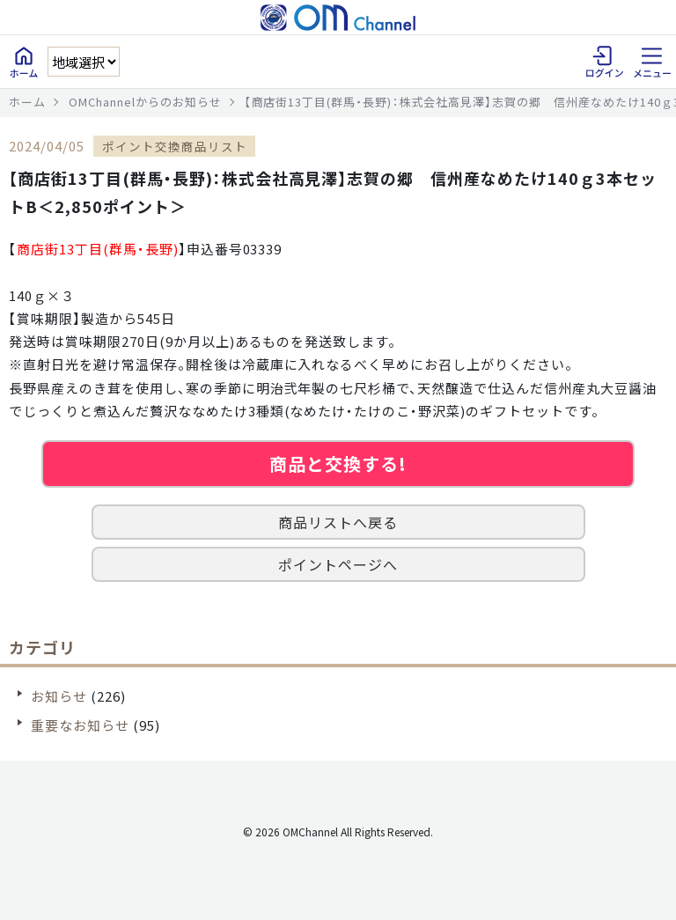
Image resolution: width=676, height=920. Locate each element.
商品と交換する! (338, 463)
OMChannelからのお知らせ (145, 101)
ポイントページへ (338, 564)
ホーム (27, 101)
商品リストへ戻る (338, 522)
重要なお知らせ (80, 725)
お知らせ (59, 696)
